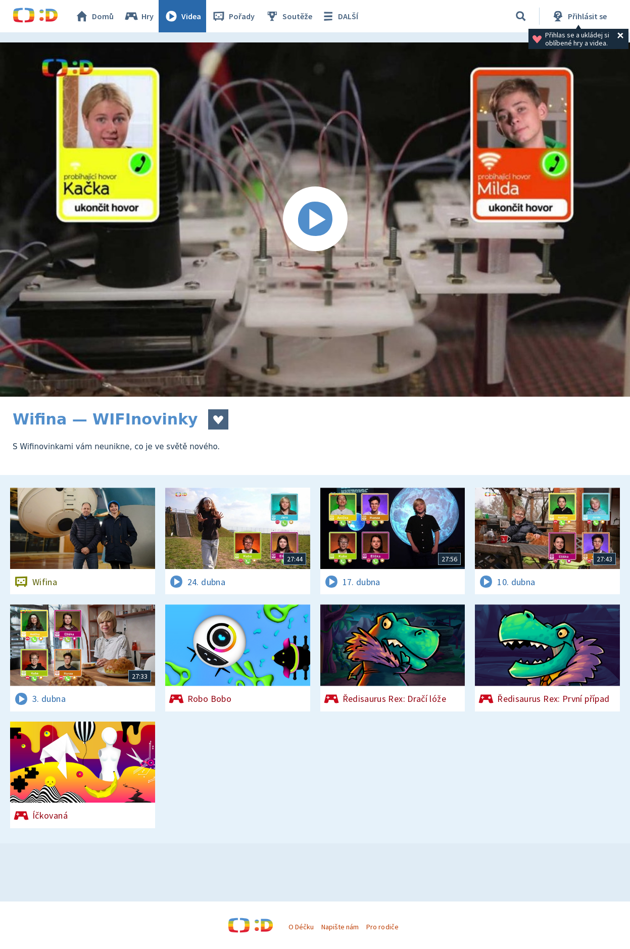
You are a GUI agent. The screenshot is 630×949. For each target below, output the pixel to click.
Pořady (233, 16)
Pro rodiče (382, 926)
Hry (139, 16)
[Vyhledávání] (521, 16)
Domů (94, 16)
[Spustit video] (315, 219)
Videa (182, 16)
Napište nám (340, 926)
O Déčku (301, 926)
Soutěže (288, 16)
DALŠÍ (339, 16)
